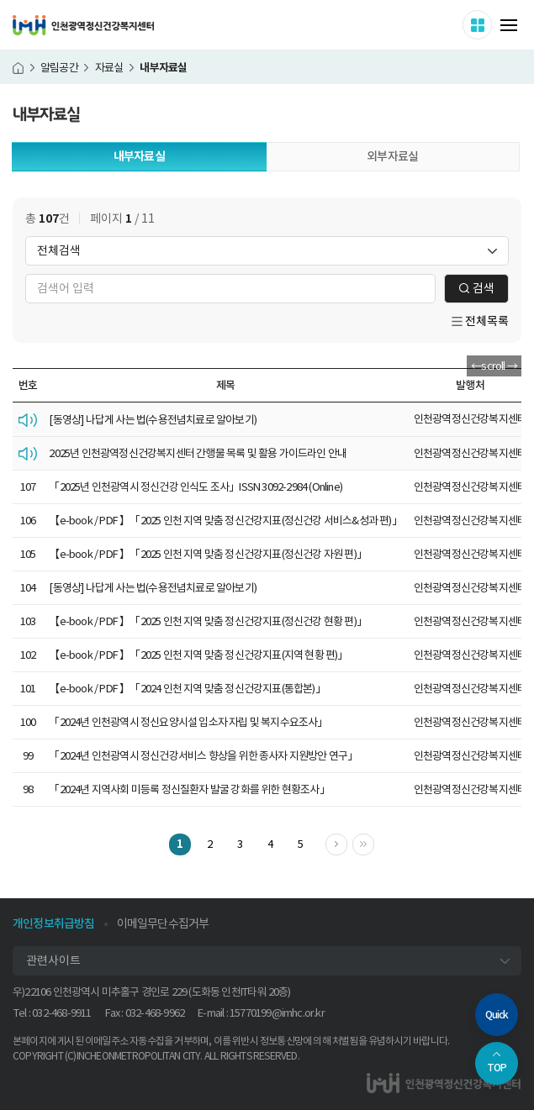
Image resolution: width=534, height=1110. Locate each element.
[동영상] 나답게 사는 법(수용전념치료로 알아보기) (152, 420)
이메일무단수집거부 (163, 923)
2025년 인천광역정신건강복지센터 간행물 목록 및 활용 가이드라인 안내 (197, 453)
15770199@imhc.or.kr (277, 1013)
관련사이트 (53, 960)
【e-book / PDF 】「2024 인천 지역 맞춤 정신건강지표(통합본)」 (187, 688)
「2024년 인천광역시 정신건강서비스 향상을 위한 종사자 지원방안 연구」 (203, 756)
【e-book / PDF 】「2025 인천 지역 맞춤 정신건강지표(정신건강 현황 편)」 (208, 621)
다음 (346, 842)
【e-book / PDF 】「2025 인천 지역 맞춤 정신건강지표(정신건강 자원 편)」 (208, 554)
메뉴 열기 (508, 25)
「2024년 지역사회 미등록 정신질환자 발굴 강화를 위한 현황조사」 (189, 789)
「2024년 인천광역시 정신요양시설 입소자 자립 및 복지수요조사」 (188, 722)
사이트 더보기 (491, 24)
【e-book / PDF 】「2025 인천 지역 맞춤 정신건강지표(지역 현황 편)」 (198, 655)
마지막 (373, 842)
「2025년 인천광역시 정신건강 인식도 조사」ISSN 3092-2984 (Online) (195, 487)
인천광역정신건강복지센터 (83, 25)
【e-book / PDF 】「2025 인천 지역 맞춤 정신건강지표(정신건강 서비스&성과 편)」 (225, 520)
